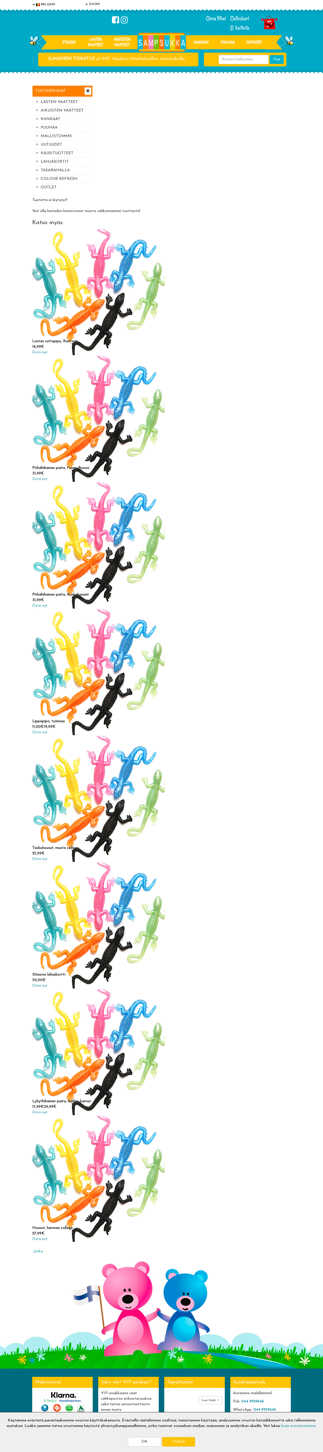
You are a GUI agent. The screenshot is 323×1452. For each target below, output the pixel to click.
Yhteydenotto (45, 1390)
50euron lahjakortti (114, 863)
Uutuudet (254, 42)
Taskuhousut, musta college (121, 736)
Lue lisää (210, 1288)
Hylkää (179, 1442)
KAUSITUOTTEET (57, 153)
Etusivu (69, 42)
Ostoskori (239, 18)
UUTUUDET (51, 145)
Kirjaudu (146, 1365)
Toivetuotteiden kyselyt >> (255, 1328)
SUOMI (93, 4)
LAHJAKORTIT (55, 162)
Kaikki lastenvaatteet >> (254, 1333)
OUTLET (49, 187)
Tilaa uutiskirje (117, 1329)
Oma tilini (216, 18)
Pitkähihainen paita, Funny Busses (126, 356)
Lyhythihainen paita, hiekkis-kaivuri (127, 989)
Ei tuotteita (239, 28)
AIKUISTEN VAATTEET (122, 42)
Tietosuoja (42, 1373)
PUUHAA (228, 42)
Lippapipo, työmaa (114, 609)
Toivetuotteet (98, 1382)
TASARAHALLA (55, 170)
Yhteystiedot (44, 1382)
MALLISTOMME (56, 136)
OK (144, 1442)
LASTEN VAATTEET (95, 42)
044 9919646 (252, 1289)
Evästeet (40, 1365)
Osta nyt (106, 240)
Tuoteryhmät (50, 91)
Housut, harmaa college (118, 1116)
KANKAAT (201, 42)
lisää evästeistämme (298, 1426)
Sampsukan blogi (153, 1382)
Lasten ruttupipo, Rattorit (120, 229)
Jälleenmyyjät (44, 1406)
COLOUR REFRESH (59, 179)
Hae (276, 59)
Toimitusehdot (98, 1373)
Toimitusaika (96, 1365)
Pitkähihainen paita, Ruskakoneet (126, 483)
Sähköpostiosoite (115, 1306)
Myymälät (42, 1398)
